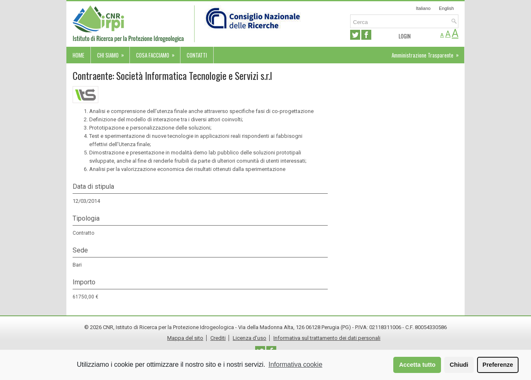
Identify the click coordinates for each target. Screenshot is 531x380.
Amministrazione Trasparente (428, 53)
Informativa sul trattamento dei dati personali (326, 338)
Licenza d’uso (249, 338)
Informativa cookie (295, 364)
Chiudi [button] (459, 364)
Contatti (197, 55)
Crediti (218, 338)
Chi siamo (113, 53)
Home (78, 55)
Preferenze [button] (497, 364)
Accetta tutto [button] (417, 364)
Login (405, 36)
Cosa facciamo (158, 53)
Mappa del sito (185, 338)
